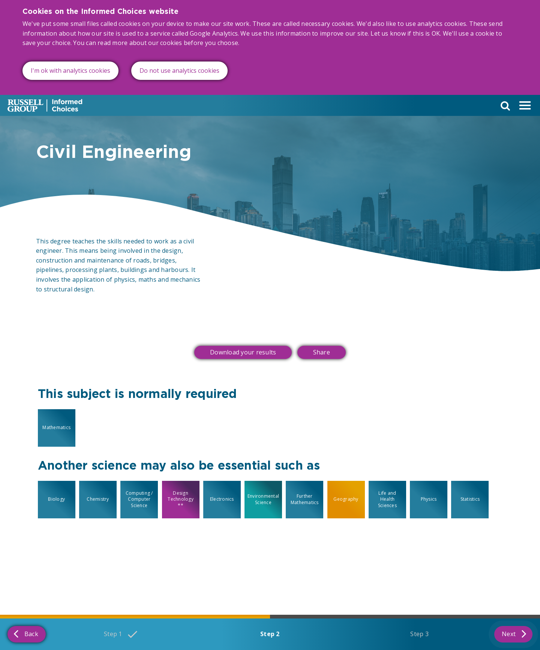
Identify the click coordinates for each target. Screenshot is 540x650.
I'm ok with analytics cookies (70, 70)
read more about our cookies (140, 43)
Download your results (243, 352)
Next (514, 633)
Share (321, 352)
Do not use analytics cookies (179, 70)
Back (26, 633)
